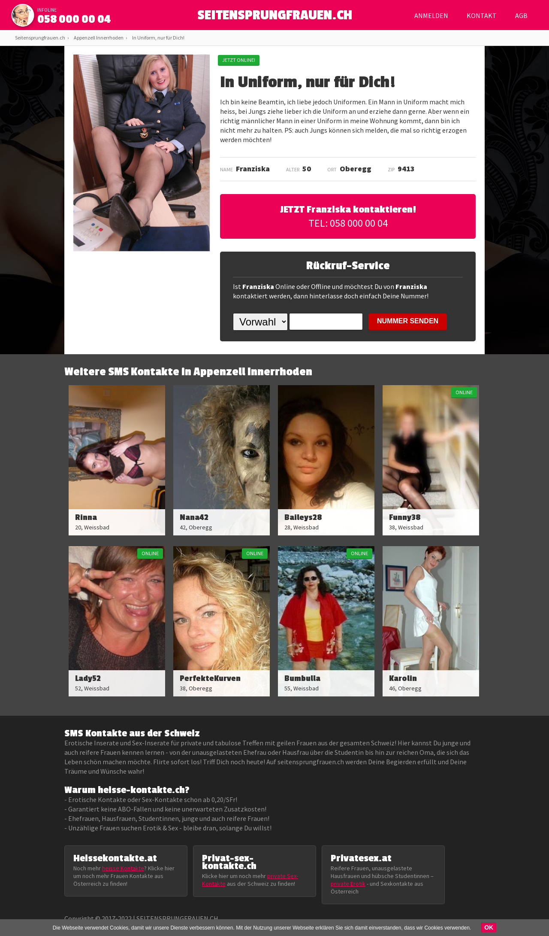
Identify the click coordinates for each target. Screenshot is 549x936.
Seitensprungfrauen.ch (40, 37)
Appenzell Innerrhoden (99, 37)
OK (488, 927)
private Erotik (348, 883)
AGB (521, 15)
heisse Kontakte (123, 868)
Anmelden (431, 15)
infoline (47, 10)
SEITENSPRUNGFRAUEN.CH (275, 17)
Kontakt (482, 15)
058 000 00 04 (74, 19)
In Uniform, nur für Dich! (158, 37)
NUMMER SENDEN (407, 321)
